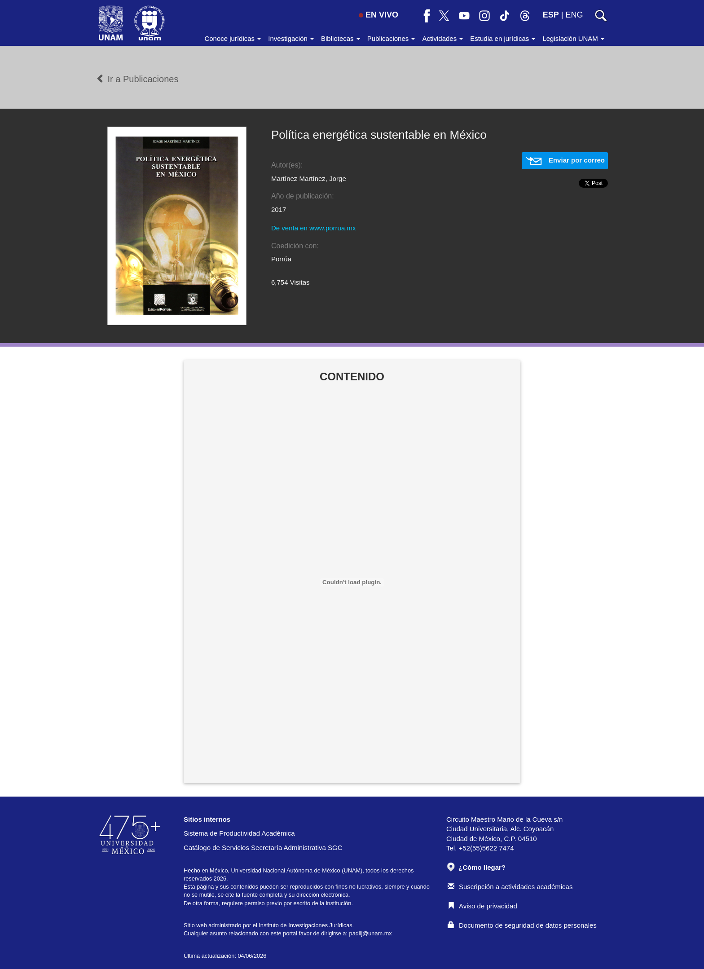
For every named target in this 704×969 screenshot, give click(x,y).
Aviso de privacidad (482, 906)
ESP (551, 14)
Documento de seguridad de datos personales (522, 925)
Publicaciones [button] (391, 38)
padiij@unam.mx (370, 933)
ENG (574, 14)
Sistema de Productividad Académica (239, 833)
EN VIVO (378, 14)
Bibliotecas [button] (340, 38)
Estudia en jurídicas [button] (502, 38)
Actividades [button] (442, 38)
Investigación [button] (291, 38)
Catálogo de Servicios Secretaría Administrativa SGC (263, 847)
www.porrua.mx (332, 228)
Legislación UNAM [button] (573, 38)
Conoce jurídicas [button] (232, 38)
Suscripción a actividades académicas (510, 886)
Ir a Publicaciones (137, 79)
